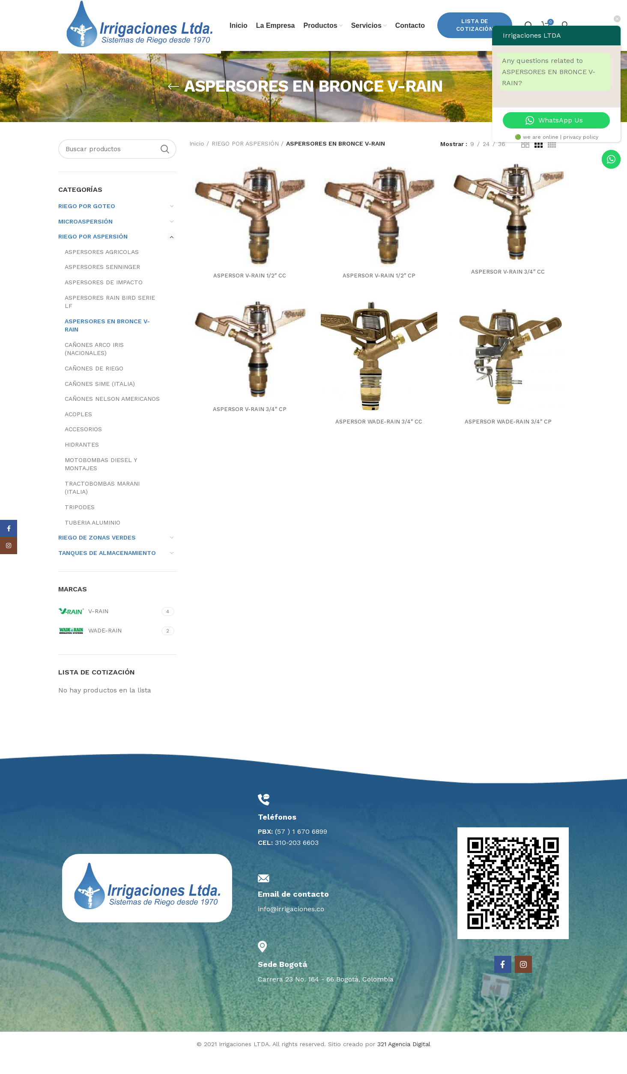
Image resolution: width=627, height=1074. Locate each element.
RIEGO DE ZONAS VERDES (97, 555)
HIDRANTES (82, 462)
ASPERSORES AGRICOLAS (102, 270)
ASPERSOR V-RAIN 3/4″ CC (509, 291)
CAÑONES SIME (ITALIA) (100, 402)
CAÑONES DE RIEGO (94, 386)
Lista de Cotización (474, 34)
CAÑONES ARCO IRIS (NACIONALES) (94, 367)
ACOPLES (78, 432)
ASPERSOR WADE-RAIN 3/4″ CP (509, 442)
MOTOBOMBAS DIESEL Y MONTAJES (101, 482)
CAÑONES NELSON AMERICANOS (112, 417)
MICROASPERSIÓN (85, 239)
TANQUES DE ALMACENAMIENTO (107, 571)
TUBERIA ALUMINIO (92, 540)
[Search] (117, 167)
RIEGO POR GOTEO (86, 224)
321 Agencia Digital (403, 1062)
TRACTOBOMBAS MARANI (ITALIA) (102, 506)
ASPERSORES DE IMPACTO (104, 300)
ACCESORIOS (83, 447)
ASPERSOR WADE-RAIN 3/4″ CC (378, 442)
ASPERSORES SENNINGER (102, 285)
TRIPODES (80, 525)
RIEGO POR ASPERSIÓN (93, 254)
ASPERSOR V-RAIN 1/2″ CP (379, 295)
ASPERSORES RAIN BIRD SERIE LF (110, 320)
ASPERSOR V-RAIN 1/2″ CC (248, 295)
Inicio (196, 161)
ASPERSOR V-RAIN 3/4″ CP (248, 430)
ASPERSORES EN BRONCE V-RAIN (107, 344)
